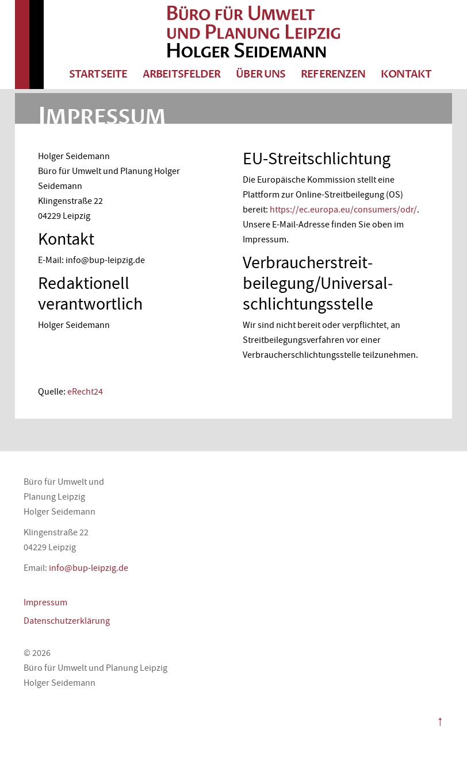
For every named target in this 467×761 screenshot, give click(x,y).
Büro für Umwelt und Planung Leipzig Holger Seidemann (253, 31)
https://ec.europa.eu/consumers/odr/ (343, 209)
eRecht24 (85, 391)
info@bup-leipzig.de (88, 568)
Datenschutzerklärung (67, 621)
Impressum (45, 602)
